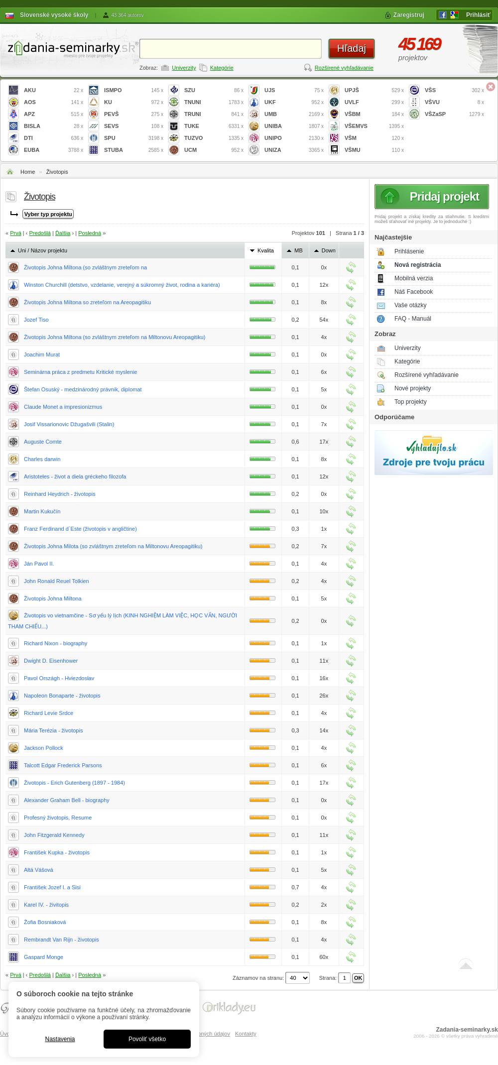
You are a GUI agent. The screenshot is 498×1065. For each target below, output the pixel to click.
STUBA (133, 150)
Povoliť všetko (147, 1039)
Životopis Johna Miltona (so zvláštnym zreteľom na (85, 267)
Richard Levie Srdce (48, 713)
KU (133, 102)
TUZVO (214, 138)
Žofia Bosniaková (45, 922)
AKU (53, 90)
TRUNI (214, 114)
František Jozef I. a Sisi (52, 887)
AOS (53, 102)
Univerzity (184, 68)
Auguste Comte (43, 442)
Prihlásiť (478, 14)
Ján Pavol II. (39, 564)
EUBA (53, 150)
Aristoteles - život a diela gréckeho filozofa (75, 476)
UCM (214, 150)
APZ (53, 114)
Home (27, 172)
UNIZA (294, 150)
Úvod (6, 1034)
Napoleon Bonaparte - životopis (62, 696)
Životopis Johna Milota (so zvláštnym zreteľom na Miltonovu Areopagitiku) (113, 546)
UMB (294, 114)
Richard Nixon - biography (55, 643)
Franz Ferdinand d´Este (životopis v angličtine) (80, 529)
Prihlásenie (409, 251)
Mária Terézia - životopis (53, 730)
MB (298, 250)
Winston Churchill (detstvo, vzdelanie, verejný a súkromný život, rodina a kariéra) (122, 285)
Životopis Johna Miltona (53, 598)
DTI (53, 138)
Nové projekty (412, 388)
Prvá (15, 233)
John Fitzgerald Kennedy (54, 835)
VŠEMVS (374, 126)
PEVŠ (133, 114)
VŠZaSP (454, 114)
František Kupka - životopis (57, 852)
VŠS (454, 90)
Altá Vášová (38, 870)
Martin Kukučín (42, 511)
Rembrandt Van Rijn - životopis (61, 940)
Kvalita (265, 250)
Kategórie (222, 68)
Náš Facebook (413, 291)
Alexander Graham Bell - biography (67, 800)
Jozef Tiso (36, 320)
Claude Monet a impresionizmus (63, 407)
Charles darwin (42, 459)
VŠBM (374, 114)
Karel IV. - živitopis (46, 905)
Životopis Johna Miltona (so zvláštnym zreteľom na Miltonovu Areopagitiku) (115, 337)
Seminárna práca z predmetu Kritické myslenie (80, 372)
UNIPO (294, 138)
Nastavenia (60, 1039)
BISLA (53, 126)
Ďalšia (63, 233)
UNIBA (294, 126)
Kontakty (245, 1034)
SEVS (133, 126)
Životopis (57, 172)
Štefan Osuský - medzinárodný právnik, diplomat (83, 389)
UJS (294, 90)
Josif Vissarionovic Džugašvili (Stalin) (69, 424)
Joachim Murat (42, 354)
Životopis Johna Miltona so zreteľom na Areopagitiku (87, 302)
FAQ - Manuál (412, 318)
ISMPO (133, 90)
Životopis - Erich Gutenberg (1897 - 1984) (74, 783)
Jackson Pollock (43, 748)
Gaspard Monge (43, 957)
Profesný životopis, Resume (58, 818)
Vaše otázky (410, 305)
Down (329, 250)
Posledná (89, 233)
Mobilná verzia (413, 278)
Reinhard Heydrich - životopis (60, 494)
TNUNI (214, 102)
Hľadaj (351, 48)
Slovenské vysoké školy (54, 14)
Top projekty (410, 401)
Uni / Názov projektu (42, 250)
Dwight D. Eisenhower (51, 661)
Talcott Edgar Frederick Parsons (63, 765)
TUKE (214, 126)
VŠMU (374, 150)
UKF (294, 102)
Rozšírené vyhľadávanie (344, 68)
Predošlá (40, 233)
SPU (133, 138)
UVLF (374, 102)
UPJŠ (374, 90)
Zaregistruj (408, 14)
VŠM (374, 138)
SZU (214, 90)
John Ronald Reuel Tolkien (56, 581)
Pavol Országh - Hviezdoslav (59, 678)
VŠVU (454, 102)
